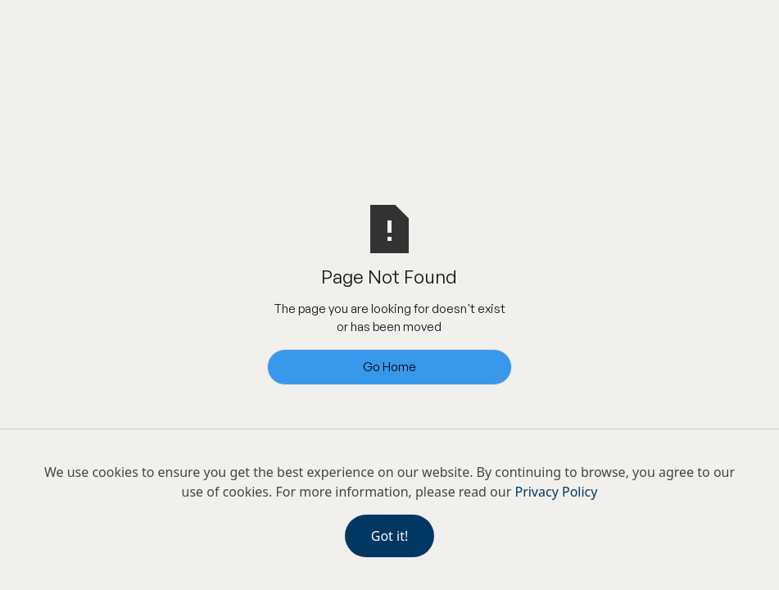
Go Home (389, 366)
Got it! (389, 536)
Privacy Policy (555, 492)
